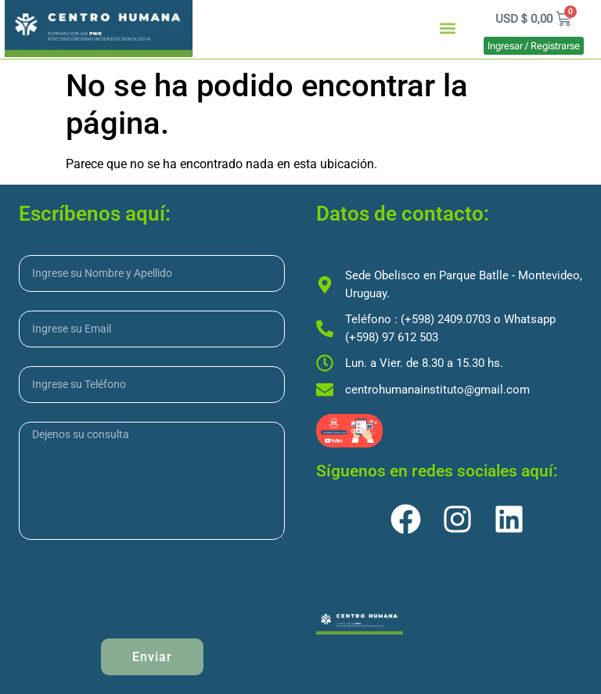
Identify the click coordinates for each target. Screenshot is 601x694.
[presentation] (138, 589)
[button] (448, 28)
